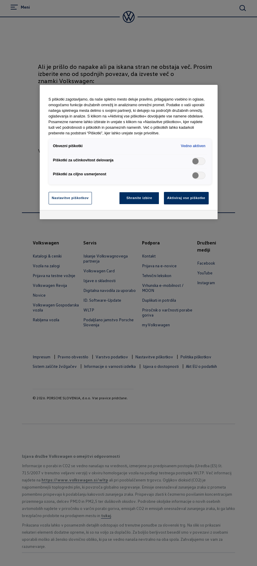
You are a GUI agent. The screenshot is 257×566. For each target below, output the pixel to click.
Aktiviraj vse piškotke (186, 198)
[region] (129, 152)
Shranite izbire (139, 198)
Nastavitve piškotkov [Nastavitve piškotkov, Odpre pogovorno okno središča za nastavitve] (70, 198)
